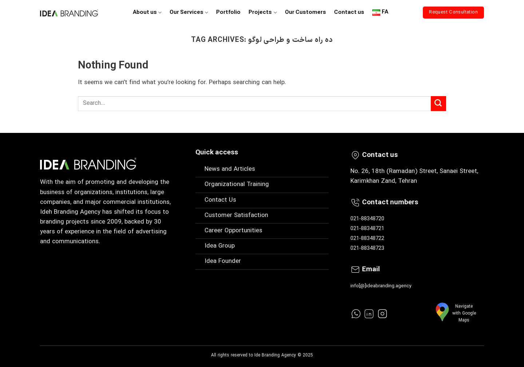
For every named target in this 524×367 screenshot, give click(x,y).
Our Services (189, 12)
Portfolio (228, 12)
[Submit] (438, 103)
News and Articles (230, 169)
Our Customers (305, 12)
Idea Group (220, 246)
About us (147, 12)
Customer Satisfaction (236, 215)
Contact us (349, 12)
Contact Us (220, 200)
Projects (263, 12)
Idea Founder (223, 261)
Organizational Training (237, 184)
